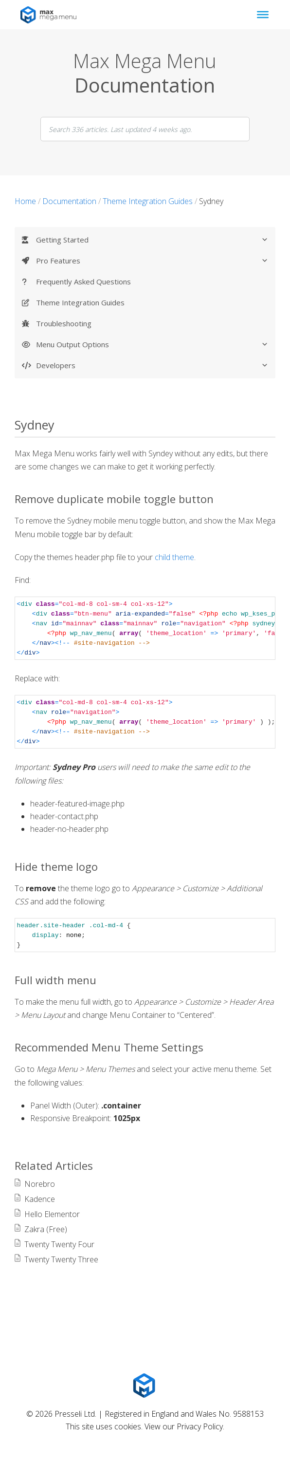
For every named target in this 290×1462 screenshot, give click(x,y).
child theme (174, 557)
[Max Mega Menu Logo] (145, 1385)
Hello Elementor (52, 1214)
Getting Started (152, 240)
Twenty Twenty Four (59, 1244)
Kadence (39, 1199)
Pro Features (152, 261)
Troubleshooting (63, 323)
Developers (152, 366)
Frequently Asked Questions (83, 281)
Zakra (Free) (45, 1229)
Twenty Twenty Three (61, 1259)
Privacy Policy (200, 1426)
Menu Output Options (152, 345)
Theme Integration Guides (80, 302)
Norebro (39, 1184)
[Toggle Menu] (263, 14)
